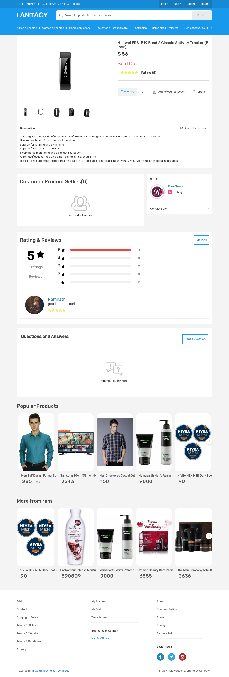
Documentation (167, 609)
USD (178, 4)
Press (160, 617)
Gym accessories (194, 28)
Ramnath (57, 299)
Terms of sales (26, 625)
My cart (96, 609)
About (161, 601)
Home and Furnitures (165, 28)
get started (100, 637)
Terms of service (28, 633)
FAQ (19, 601)
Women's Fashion (53, 28)
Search (201, 15)
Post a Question (195, 338)
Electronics (140, 28)
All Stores (73, 4)
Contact (22, 609)
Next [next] (209, 443)
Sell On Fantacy (26, 4)
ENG (165, 4)
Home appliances (80, 28)
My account (99, 601)
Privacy (21, 649)
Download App (57, 4)
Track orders (99, 617)
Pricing (161, 625)
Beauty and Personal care (112, 28)
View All (201, 240)
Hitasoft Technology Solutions (50, 670)
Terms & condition (29, 641)
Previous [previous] (20, 443)
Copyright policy (27, 617)
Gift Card (42, 4)
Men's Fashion (28, 28)
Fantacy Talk (165, 633)
